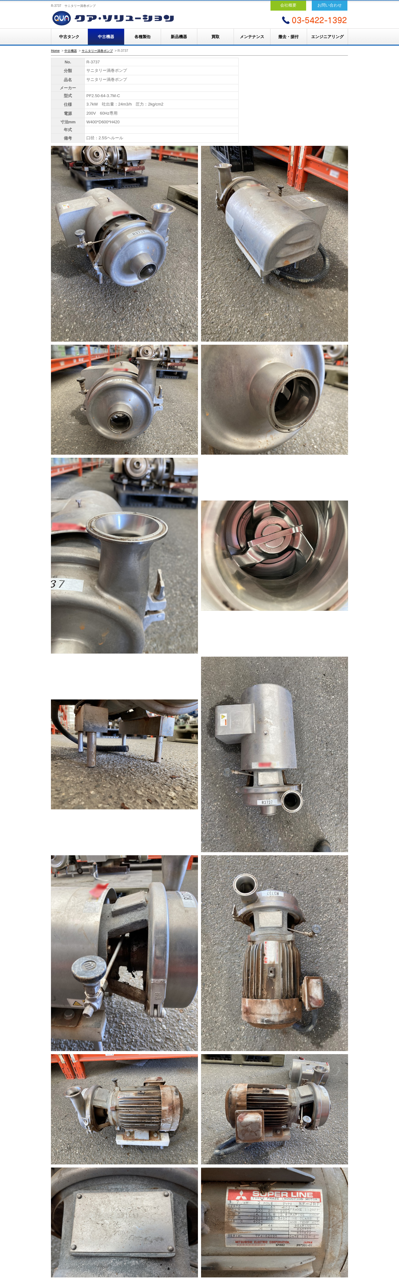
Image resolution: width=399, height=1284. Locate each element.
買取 (215, 36)
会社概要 (288, 5)
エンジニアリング (327, 36)
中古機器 (106, 36)
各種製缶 (142, 36)
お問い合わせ (329, 5)
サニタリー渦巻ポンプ (97, 50)
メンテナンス (252, 36)
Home (55, 50)
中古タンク (69, 36)
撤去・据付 (288, 36)
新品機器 (179, 36)
